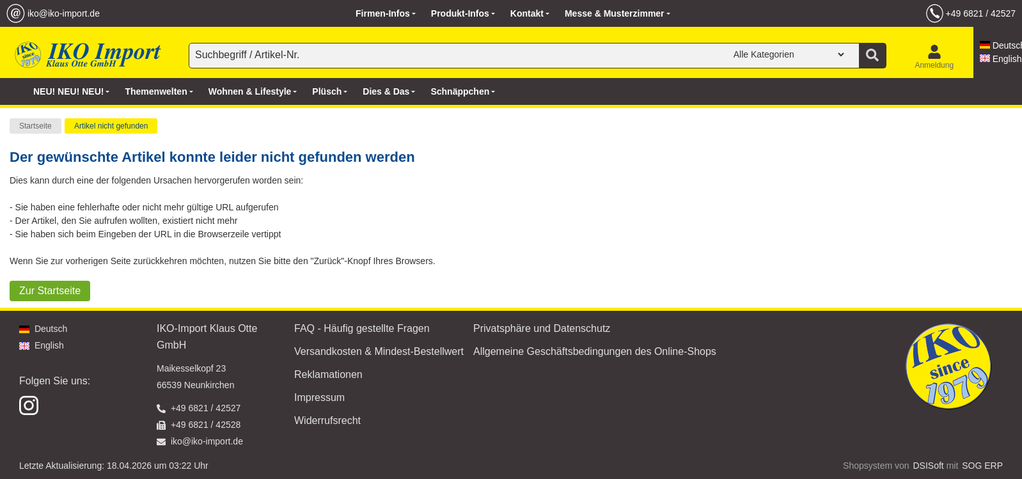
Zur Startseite (50, 290)
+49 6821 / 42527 (981, 13)
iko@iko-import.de (64, 13)
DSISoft (928, 465)
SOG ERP (982, 465)
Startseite (35, 126)
